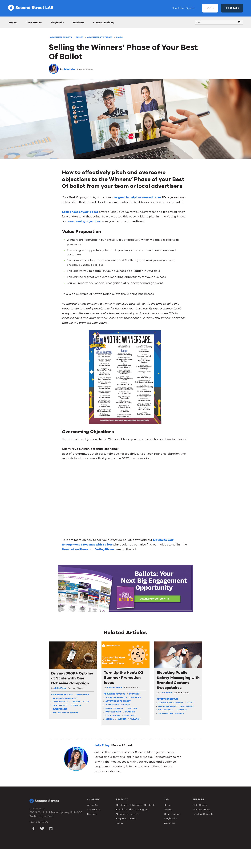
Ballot (79, 37)
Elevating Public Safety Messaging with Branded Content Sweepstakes (178, 680)
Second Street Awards (65, 712)
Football (136, 697)
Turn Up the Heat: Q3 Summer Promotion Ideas (123, 677)
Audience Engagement (65, 698)
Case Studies (34, 22)
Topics (13, 22)
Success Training (103, 22)
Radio (190, 703)
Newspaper (83, 694)
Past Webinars (113, 712)
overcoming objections (84, 221)
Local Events (113, 715)
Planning (130, 712)
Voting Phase (104, 549)
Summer (121, 719)
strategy (134, 694)
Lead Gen (132, 708)
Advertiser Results (61, 37)
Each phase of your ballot (80, 212)
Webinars (78, 22)
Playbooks (57, 22)
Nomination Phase (75, 549)
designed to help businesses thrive (137, 197)
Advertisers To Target (99, 37)
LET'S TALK (232, 8)
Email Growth (60, 702)
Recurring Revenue (114, 694)
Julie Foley (69, 69)
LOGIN (210, 8)
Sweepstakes (60, 709)
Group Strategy (80, 702)
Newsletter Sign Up (183, 8)
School (109, 719)
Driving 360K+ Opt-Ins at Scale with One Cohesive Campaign (72, 678)
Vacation (135, 719)
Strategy (76, 705)
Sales (119, 37)
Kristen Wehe (114, 687)
